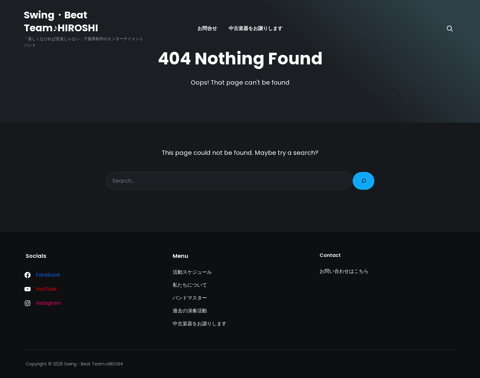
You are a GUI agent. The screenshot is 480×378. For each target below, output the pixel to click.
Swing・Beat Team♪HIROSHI (61, 21)
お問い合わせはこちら (344, 271)
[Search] (449, 28)
